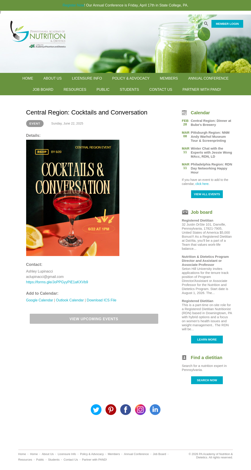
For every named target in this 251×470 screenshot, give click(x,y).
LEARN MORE (207, 339)
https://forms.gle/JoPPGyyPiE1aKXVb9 (57, 282)
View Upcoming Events (94, 319)
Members (169, 78)
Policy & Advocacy (131, 78)
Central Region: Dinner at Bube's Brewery (211, 123)
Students (129, 89)
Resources (75, 89)
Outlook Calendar (70, 300)
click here (202, 184)
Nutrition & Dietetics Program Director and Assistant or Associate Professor (205, 261)
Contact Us (160, 89)
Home (27, 78)
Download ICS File (101, 300)
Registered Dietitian (197, 220)
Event (35, 123)
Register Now (73, 5)
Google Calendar (40, 300)
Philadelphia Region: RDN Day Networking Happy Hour (211, 168)
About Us (52, 78)
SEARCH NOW (207, 380)
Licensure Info (87, 78)
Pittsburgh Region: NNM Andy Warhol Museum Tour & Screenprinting (210, 136)
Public (103, 89)
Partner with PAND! (201, 89)
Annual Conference (208, 78)
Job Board (43, 89)
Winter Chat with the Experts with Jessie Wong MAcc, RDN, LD (211, 152)
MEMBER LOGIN (227, 23)
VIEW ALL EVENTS (207, 194)
